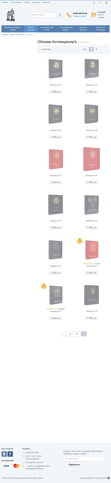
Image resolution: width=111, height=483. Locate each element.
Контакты (46, 2)
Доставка (36, 2)
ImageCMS (104, 478)
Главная (4, 2)
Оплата (27, 2)
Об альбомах (16, 2)
